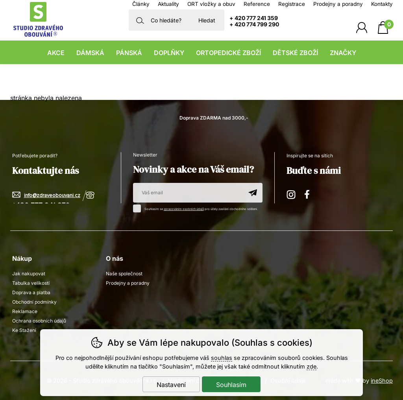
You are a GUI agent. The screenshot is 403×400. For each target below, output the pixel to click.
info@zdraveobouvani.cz (52, 195)
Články (141, 4)
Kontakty (382, 4)
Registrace (291, 4)
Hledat (206, 20)
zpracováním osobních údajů (184, 209)
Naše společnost (124, 273)
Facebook (310, 193)
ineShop (382, 380)
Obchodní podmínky (34, 302)
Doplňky (169, 53)
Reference (257, 4)
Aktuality (168, 4)
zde (311, 366)
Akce (56, 53)
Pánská (129, 53)
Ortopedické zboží (228, 53)
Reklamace (24, 311)
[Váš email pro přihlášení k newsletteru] (188, 193)
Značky (343, 53)
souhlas (221, 357)
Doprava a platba (31, 292)
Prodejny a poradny (338, 4)
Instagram (292, 193)
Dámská (90, 53)
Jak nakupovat (28, 273)
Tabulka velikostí (31, 283)
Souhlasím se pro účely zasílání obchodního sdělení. (197, 208)
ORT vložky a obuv (211, 4)
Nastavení (171, 385)
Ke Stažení (24, 330)
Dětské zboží (295, 53)
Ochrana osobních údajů (39, 321)
